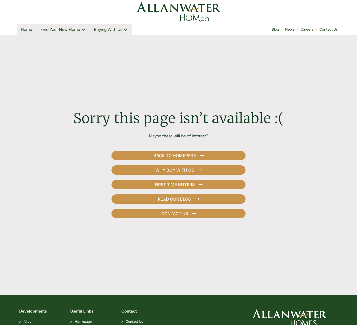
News (290, 29)
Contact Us (328, 29)
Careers (306, 29)
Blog (275, 29)
